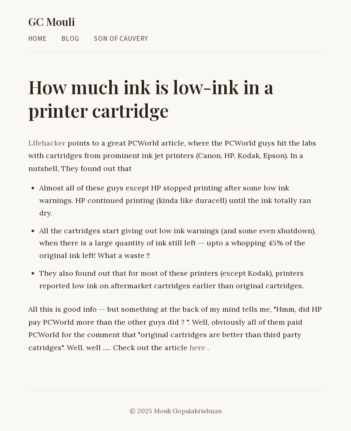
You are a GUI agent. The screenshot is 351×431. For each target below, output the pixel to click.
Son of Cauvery (121, 39)
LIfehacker (48, 143)
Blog (70, 39)
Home (37, 39)
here (198, 347)
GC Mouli (51, 21)
